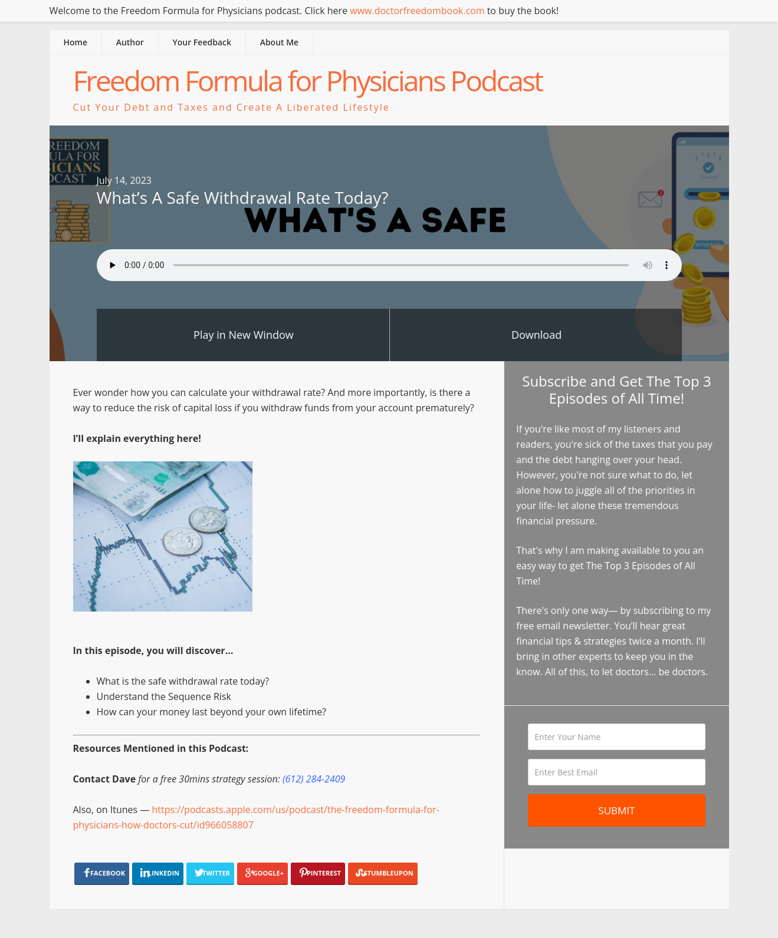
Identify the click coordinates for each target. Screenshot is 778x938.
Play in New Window (243, 335)
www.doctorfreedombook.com (417, 10)
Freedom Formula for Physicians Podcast (308, 80)
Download (536, 335)
